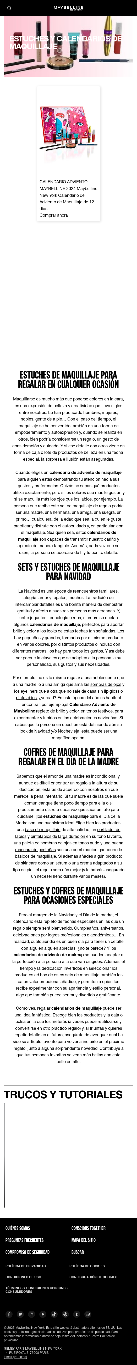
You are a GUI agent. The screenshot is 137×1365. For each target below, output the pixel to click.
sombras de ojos (105, 684)
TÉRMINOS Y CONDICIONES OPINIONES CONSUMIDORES (37, 1290)
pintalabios (26, 697)
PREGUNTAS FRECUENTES (24, 1240)
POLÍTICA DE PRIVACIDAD (26, 1266)
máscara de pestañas (35, 849)
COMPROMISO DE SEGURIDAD (28, 1252)
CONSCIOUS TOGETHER (89, 1228)
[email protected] (15, 1357)
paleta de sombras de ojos (47, 842)
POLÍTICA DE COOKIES (87, 1266)
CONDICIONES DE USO (23, 1277)
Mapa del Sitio (84, 1240)
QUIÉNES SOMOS (18, 1228)
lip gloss (111, 690)
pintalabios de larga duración (58, 836)
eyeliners (29, 690)
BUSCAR (78, 1252)
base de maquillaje (43, 829)
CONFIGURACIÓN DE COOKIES (93, 1277)
